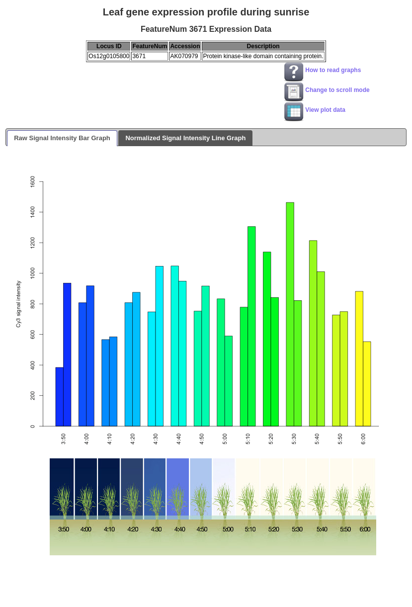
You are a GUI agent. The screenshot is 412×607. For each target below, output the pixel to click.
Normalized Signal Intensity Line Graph (185, 138)
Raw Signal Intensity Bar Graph (62, 138)
